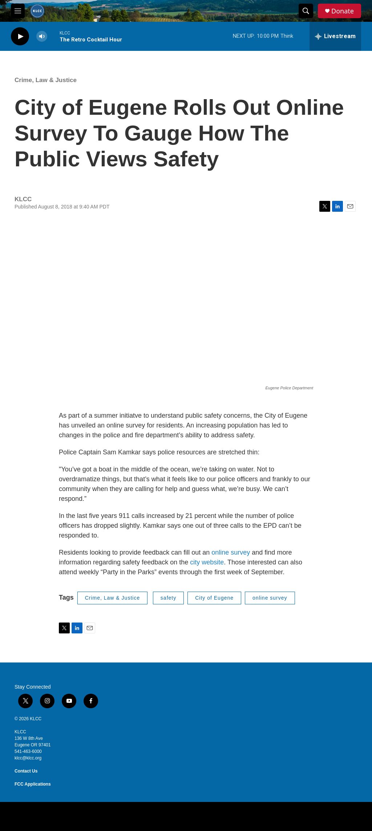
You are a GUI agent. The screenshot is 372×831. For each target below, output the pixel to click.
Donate (342, 11)
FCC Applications (33, 784)
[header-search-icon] (306, 11)
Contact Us (26, 771)
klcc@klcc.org (28, 758)
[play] (20, 36)
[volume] (42, 36)
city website (207, 562)
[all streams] (335, 36)
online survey (230, 552)
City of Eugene (214, 598)
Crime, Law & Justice (46, 80)
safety (168, 598)
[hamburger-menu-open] (18, 11)
